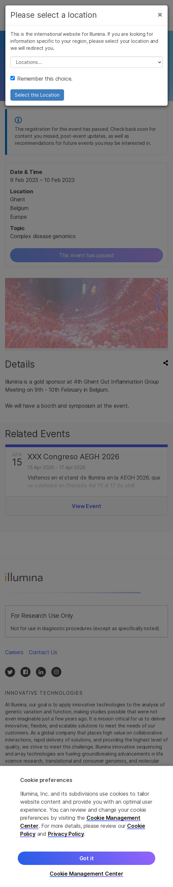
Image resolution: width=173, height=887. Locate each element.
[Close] (160, 14)
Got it (86, 860)
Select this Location (37, 95)
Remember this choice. (41, 78)
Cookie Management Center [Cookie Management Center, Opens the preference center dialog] (86, 875)
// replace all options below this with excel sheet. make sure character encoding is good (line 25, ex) (86, 62)
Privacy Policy (66, 835)
